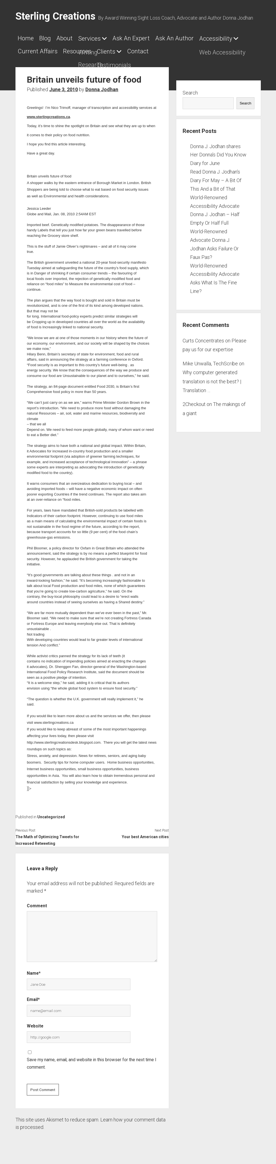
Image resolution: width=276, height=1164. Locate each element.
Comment (37, 902)
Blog (48, 38)
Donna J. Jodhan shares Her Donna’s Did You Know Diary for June (218, 151)
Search (190, 89)
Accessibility (232, 38)
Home (26, 38)
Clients (111, 49)
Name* (34, 969)
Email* (33, 996)
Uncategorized (51, 813)
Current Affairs (37, 49)
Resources (80, 49)
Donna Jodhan (101, 86)
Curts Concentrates (203, 337)
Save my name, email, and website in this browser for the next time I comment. (91, 1060)
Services (97, 38)
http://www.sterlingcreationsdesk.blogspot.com (64, 739)
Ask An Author (188, 38)
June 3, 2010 (63, 86)
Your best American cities (145, 833)
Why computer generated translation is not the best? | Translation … (212, 378)
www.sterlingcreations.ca (48, 113)
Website (35, 1022)
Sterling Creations (55, 16)
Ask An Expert (142, 38)
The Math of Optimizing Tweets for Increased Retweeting (47, 836)
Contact (146, 49)
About (70, 38)
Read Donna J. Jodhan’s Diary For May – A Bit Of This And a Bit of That (215, 177)
